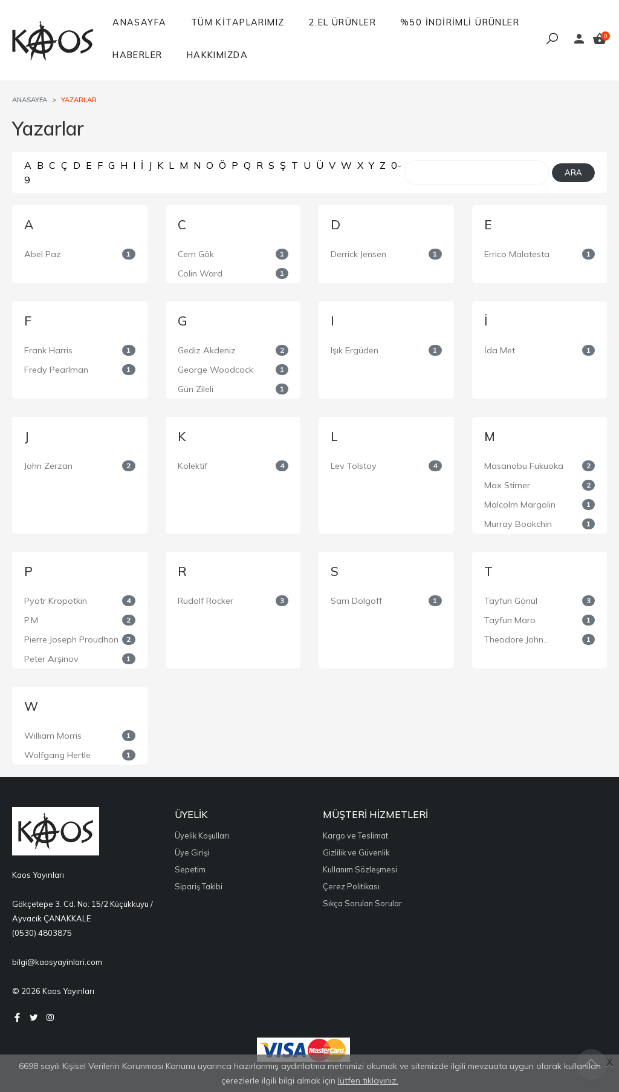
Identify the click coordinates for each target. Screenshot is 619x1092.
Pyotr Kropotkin (55, 600)
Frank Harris (48, 350)
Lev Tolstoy (354, 465)
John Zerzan (48, 465)
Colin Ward (200, 273)
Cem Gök (196, 254)
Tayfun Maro (510, 620)
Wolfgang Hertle (57, 755)
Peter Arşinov (51, 658)
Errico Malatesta (516, 254)
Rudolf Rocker (205, 600)
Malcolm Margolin (520, 504)
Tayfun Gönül (510, 600)
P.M (31, 620)
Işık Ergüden (354, 350)
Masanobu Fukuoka (523, 465)
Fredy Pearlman (56, 369)
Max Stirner (507, 485)
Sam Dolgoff (356, 600)
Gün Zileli (195, 389)
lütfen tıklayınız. (368, 1080)
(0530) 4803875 (42, 933)
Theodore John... (516, 639)
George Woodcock (215, 369)
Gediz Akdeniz (207, 350)
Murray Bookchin (518, 523)
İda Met (499, 350)
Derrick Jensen (358, 254)
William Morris (53, 735)
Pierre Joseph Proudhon (71, 639)
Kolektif (192, 465)
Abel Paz (42, 254)
